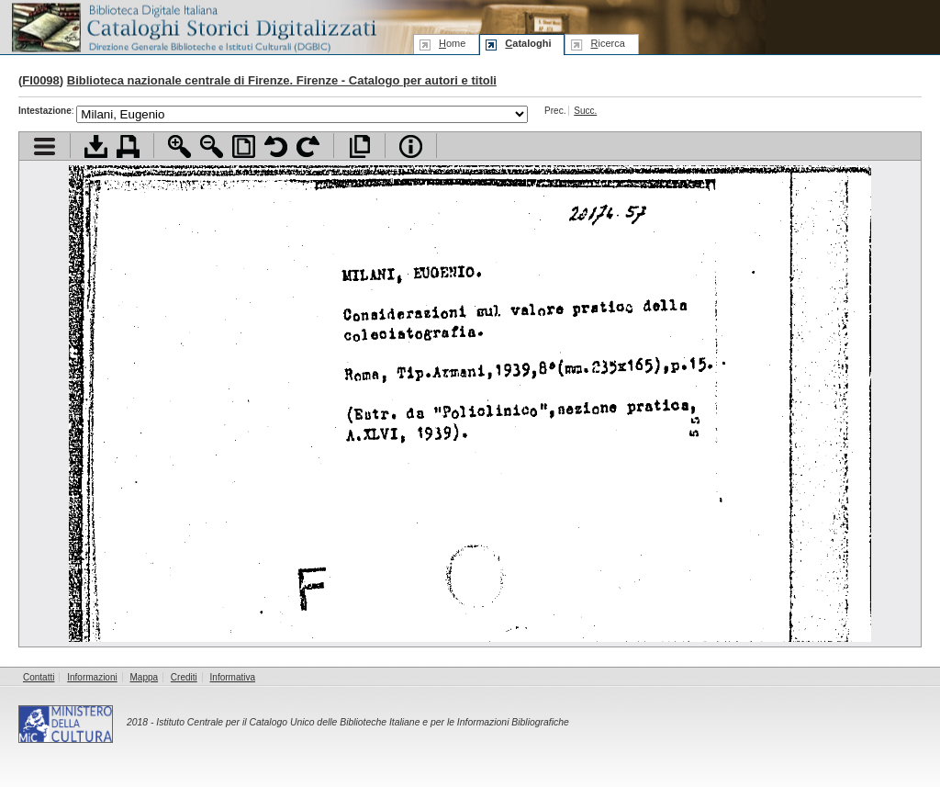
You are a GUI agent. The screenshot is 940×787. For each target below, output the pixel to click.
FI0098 (40, 80)
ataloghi (528, 43)
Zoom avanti (179, 146)
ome (452, 43)
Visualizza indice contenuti (44, 146)
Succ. (585, 111)
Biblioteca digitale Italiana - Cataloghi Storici (193, 26)
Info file (410, 146)
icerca (607, 43)
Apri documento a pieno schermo (359, 146)
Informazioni (92, 677)
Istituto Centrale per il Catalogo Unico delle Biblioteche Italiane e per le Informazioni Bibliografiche (362, 722)
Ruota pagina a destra (308, 146)
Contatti (38, 677)
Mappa (144, 677)
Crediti (184, 677)
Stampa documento (128, 146)
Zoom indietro (211, 146)
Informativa (232, 677)
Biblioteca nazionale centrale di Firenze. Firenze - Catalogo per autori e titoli (282, 80)
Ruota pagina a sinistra (275, 146)
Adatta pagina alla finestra (243, 146)
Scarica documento (95, 146)
